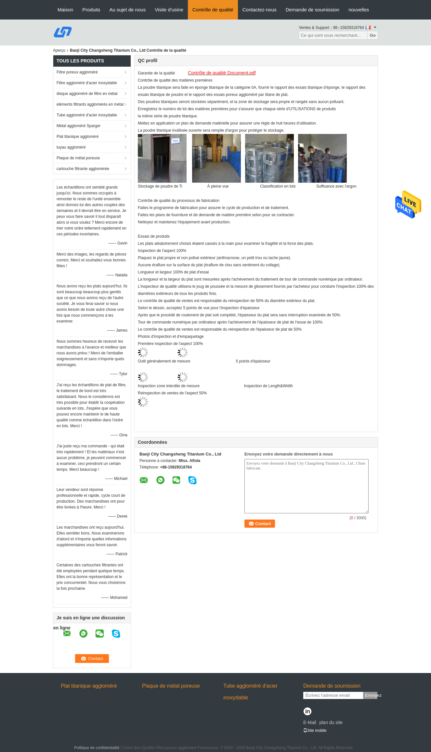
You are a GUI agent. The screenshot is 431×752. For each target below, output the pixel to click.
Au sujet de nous (127, 9)
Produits (91, 9)
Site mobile (314, 730)
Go (373, 35)
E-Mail (309, 722)
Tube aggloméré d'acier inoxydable (87, 115)
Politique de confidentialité (96, 747)
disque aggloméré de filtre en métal (87, 93)
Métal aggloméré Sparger (78, 126)
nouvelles (358, 9)
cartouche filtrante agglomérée (83, 168)
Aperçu (59, 50)
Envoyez (371, 695)
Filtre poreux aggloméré (77, 72)
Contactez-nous (259, 9)
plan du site (331, 722)
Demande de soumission (312, 9)
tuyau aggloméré (71, 147)
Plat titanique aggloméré (77, 136)
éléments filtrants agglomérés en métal (90, 104)
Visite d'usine (169, 9)
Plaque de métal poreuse (78, 158)
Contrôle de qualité (212, 9)
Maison (65, 9)
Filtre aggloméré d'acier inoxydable (87, 83)
